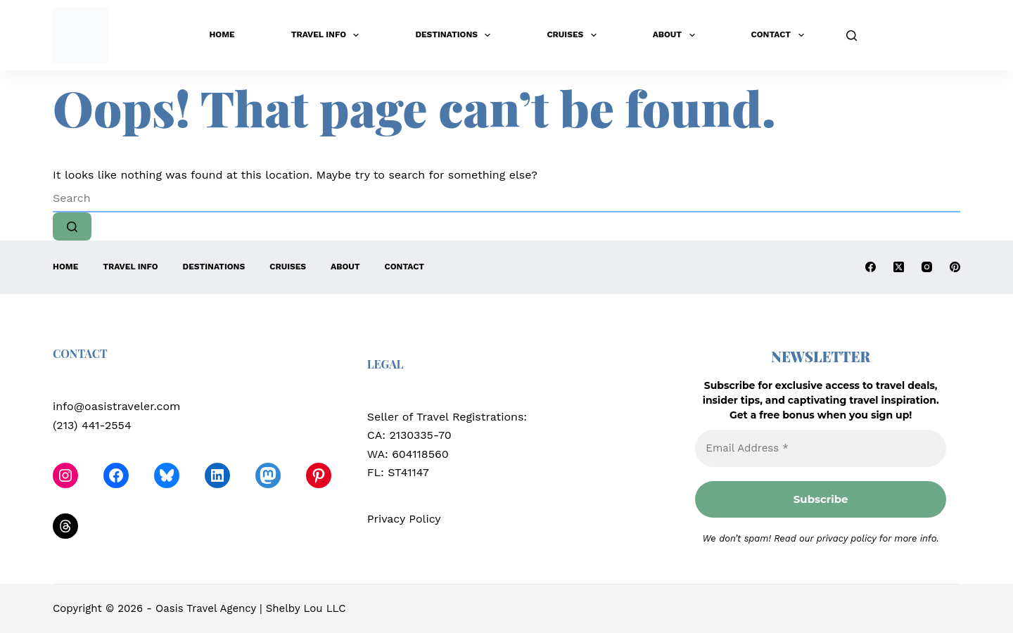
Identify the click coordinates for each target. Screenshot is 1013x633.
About (677, 35)
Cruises (574, 35)
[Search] (851, 35)
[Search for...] (506, 198)
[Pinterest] (955, 267)
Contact (780, 35)
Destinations (455, 35)
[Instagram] (927, 267)
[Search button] (72, 226)
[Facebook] (870, 267)
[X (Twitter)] (898, 267)
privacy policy (847, 538)
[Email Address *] (820, 448)
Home (221, 34)
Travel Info (328, 35)
